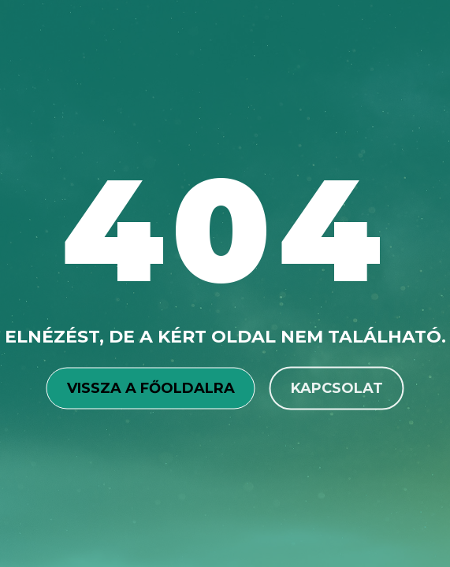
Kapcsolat (337, 387)
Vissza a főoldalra (151, 387)
